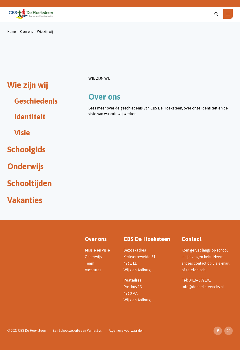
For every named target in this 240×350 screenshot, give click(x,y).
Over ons (26, 32)
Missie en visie (97, 250)
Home (11, 32)
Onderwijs (93, 257)
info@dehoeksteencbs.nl (203, 287)
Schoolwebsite (69, 330)
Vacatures (93, 270)
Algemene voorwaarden (126, 330)
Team (89, 263)
